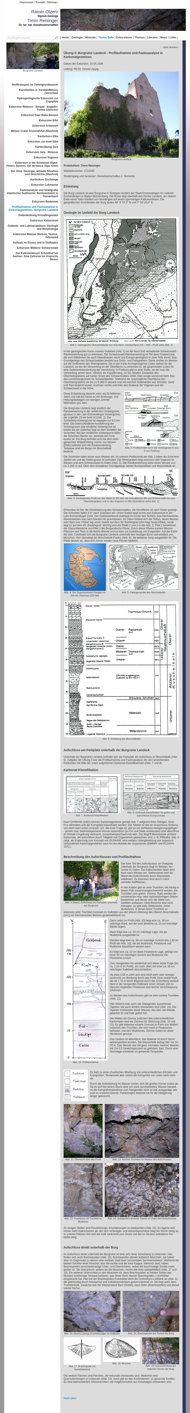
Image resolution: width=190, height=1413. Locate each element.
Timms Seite (106, 37)
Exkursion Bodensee (45, 201)
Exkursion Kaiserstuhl (44, 220)
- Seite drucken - (170, 47)
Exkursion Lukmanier (44, 184)
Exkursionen (124, 37)
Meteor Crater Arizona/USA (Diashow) (34, 131)
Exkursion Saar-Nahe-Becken (39, 115)
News (163, 37)
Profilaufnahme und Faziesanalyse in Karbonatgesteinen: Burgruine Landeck (33, 208)
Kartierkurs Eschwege (44, 179)
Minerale (90, 37)
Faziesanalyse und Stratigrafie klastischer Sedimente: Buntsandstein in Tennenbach (32, 193)
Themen (140, 37)
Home (65, 37)
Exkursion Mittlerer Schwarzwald (37, 247)
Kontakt (40, 2)
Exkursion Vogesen (46, 157)
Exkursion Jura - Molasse (42, 152)
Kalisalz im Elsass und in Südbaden (35, 242)
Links (173, 37)
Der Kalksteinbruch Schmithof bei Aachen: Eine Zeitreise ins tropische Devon (35, 256)
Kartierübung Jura (46, 146)
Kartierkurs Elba (48, 136)
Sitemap (52, 2)
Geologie (77, 37)
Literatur (152, 37)
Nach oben (70, 1398)
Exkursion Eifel (48, 120)
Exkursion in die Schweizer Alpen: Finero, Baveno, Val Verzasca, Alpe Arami (32, 164)
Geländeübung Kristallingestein (38, 215)
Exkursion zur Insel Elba (43, 141)
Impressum (27, 2)
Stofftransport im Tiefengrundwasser (35, 84)
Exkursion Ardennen (45, 125)
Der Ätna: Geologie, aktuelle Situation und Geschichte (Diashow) (34, 173)
